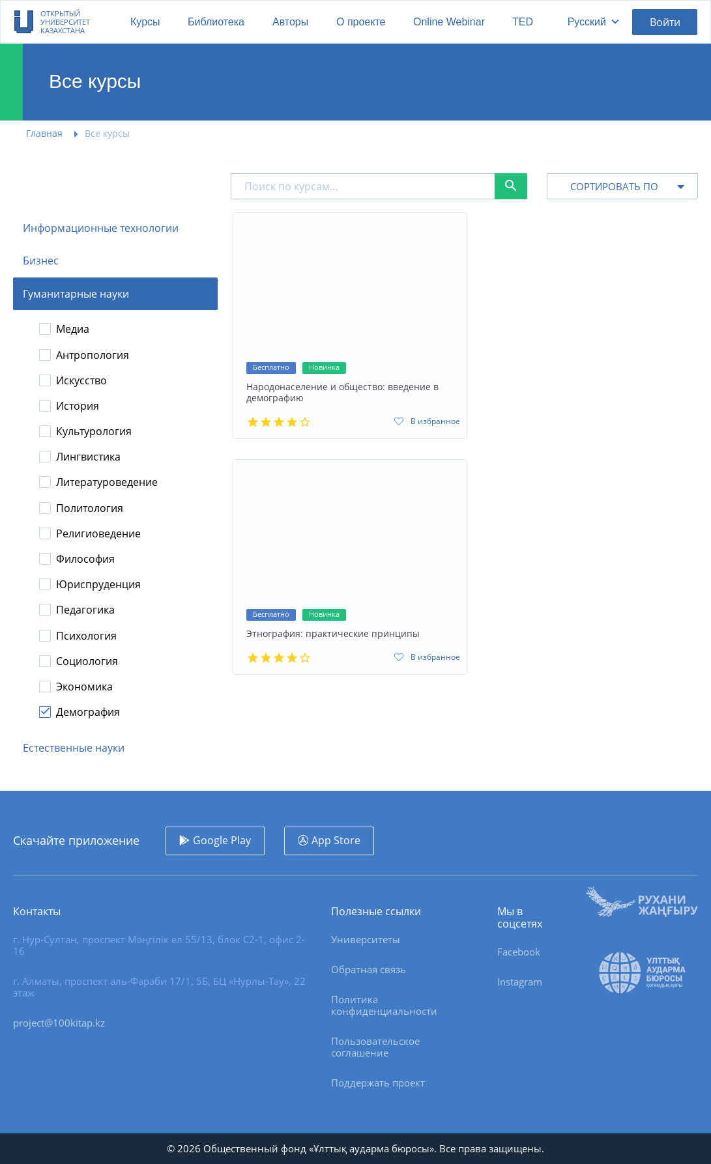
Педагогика (85, 610)
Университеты (365, 939)
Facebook (518, 951)
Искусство (81, 381)
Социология (87, 661)
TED (522, 21)
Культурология (94, 431)
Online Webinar (449, 21)
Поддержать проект (378, 1082)
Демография (88, 712)
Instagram (519, 981)
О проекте (360, 21)
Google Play (222, 840)
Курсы (145, 21)
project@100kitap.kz (59, 1022)
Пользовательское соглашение (375, 1046)
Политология (89, 508)
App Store (336, 840)
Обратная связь (368, 969)
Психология (86, 636)
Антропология (92, 355)
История (77, 406)
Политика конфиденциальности (384, 1005)
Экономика (84, 687)
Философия (85, 559)
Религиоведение (98, 534)
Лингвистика (88, 457)
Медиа (72, 329)
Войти (665, 22)
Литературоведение (107, 482)
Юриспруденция (98, 584)
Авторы (290, 21)
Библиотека (216, 21)
